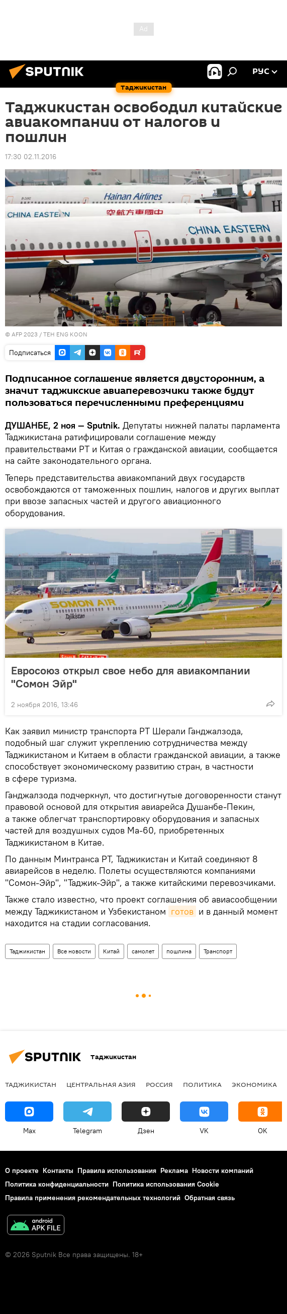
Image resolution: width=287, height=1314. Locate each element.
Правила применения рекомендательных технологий (92, 1197)
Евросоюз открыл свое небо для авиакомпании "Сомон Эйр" (130, 677)
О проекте (22, 1170)
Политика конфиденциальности (57, 1184)
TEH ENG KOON (65, 334)
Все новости (74, 951)
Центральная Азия (101, 1084)
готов (182, 911)
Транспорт (218, 951)
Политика (202, 1084)
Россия (159, 1084)
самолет (143, 951)
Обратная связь (209, 1197)
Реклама (174, 1170)
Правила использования (116, 1170)
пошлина (179, 951)
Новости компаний (222, 1170)
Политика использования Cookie (166, 1184)
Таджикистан (27, 951)
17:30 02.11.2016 (30, 156)
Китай (111, 951)
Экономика (254, 1084)
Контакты (58, 1170)
